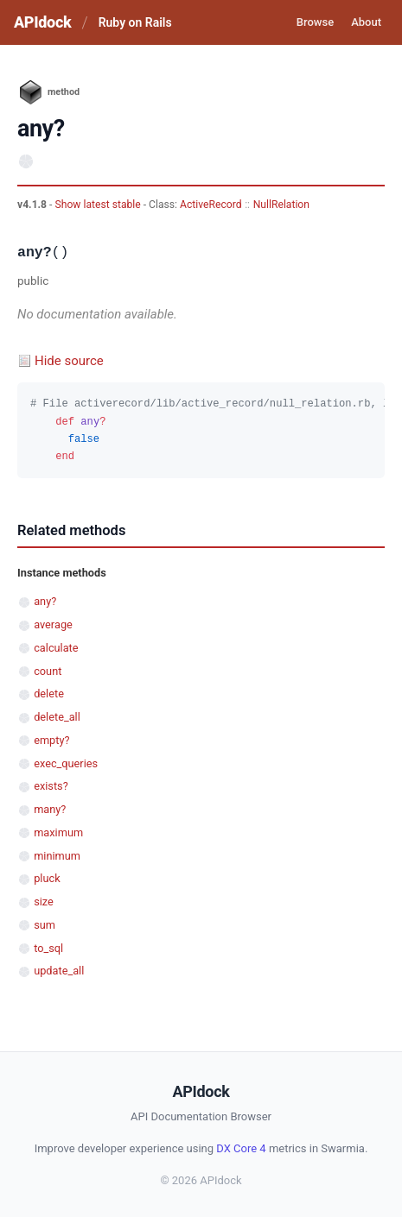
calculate (56, 647)
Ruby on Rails (135, 22)
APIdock (42, 22)
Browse (315, 22)
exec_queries (66, 763)
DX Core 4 (240, 1148)
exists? (51, 785)
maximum (58, 832)
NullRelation (281, 205)
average (53, 624)
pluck (47, 878)
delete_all (57, 716)
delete (49, 693)
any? (45, 601)
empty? (51, 740)
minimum (57, 855)
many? (50, 809)
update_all (59, 970)
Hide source (69, 361)
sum (44, 924)
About (366, 22)
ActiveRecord (211, 205)
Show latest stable (98, 205)
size (44, 901)
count (47, 671)
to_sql (48, 948)
